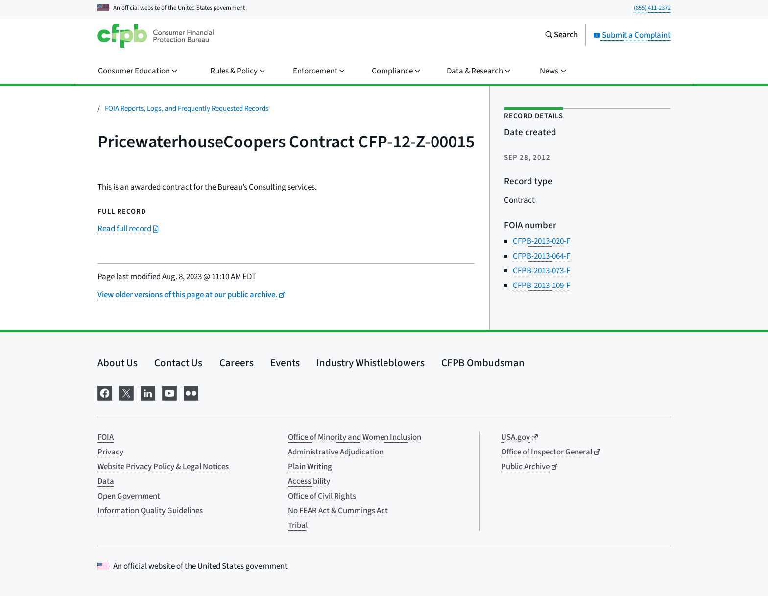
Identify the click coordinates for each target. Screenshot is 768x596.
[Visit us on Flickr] (191, 392)
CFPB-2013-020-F (541, 241)
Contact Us (178, 363)
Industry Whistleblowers (370, 363)
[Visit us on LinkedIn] (148, 392)
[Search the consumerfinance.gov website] (561, 35)
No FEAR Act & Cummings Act (338, 511)
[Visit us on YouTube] (169, 392)
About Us (117, 363)
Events (285, 363)
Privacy (110, 452)
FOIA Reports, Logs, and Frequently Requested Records (186, 108)
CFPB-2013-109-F (541, 285)
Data (105, 481)
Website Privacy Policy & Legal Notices (163, 467)
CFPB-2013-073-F (541, 271)
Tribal (298, 525)
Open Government (128, 496)
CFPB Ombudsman (483, 363)
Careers (236, 363)
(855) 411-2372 (652, 7)
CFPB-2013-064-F (541, 256)
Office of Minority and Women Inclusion (354, 437)
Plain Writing (310, 467)
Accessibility (309, 481)
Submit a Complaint (632, 35)
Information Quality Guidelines (150, 511)
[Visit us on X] (126, 392)
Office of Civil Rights (322, 496)
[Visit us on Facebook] (104, 392)
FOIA (105, 437)
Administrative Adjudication (336, 452)
